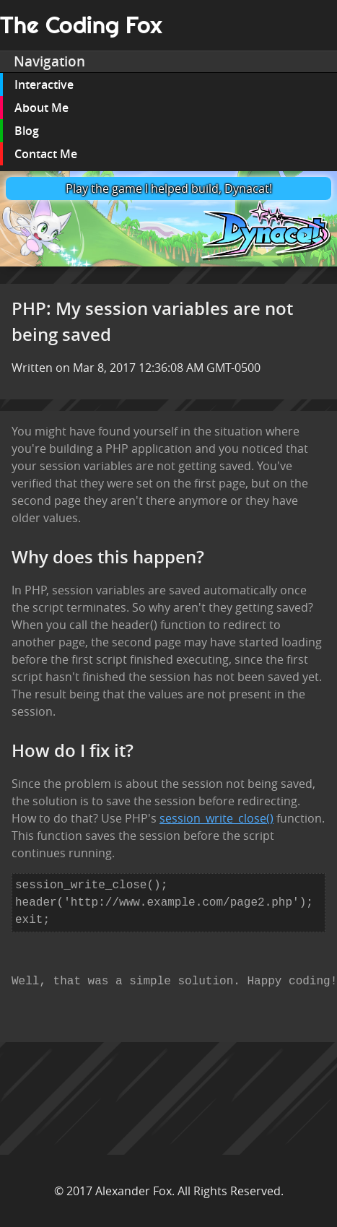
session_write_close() (216, 818)
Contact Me (45, 154)
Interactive (44, 84)
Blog (26, 131)
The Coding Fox (81, 25)
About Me (41, 108)
